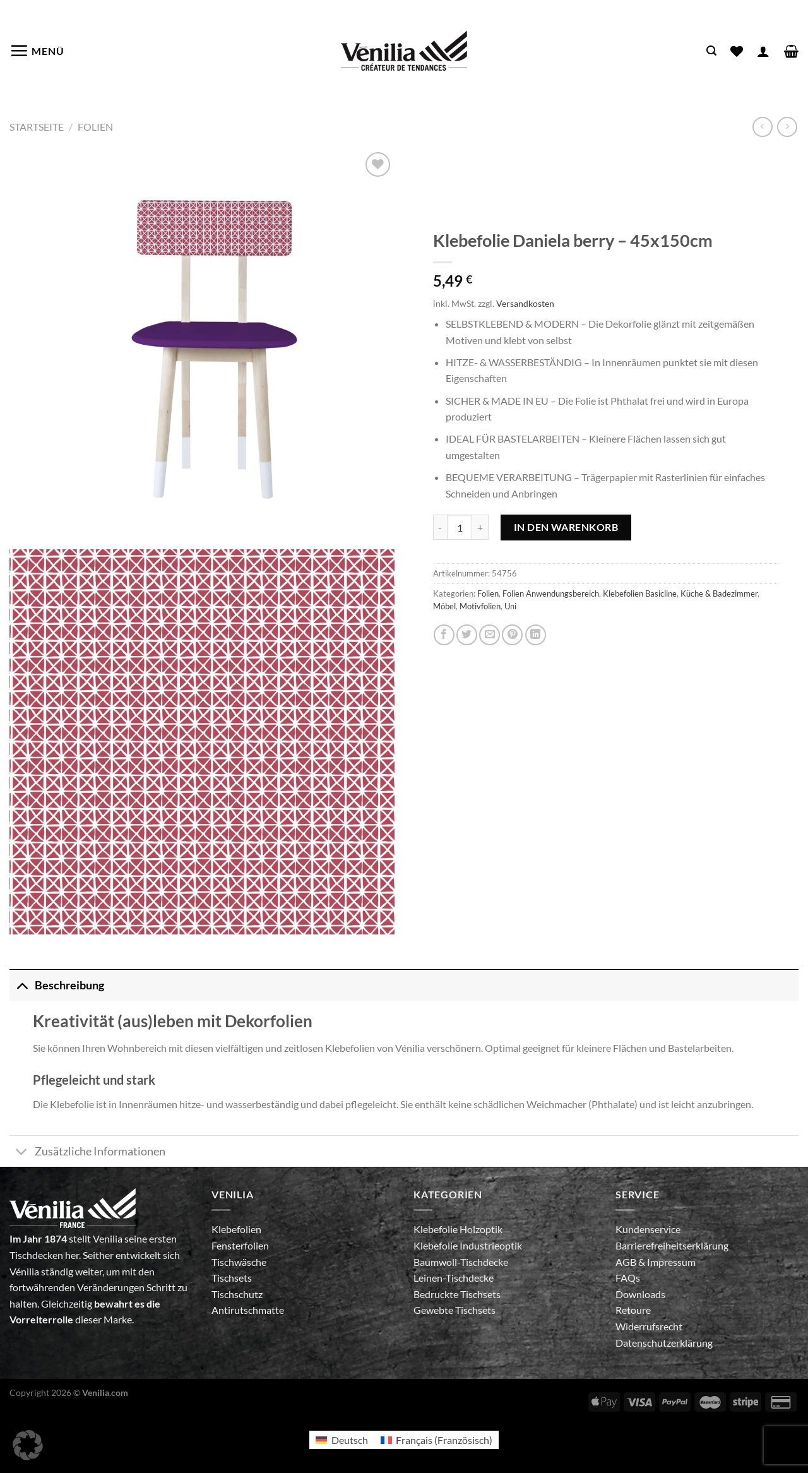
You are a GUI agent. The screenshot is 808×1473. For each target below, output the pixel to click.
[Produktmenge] (459, 527)
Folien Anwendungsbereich (550, 593)
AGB (626, 1262)
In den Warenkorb (566, 527)
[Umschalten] (21, 985)
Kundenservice (647, 1229)
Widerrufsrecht (648, 1326)
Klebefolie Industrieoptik (467, 1245)
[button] (28, 1445)
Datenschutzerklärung (664, 1343)
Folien (95, 127)
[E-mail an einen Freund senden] (489, 634)
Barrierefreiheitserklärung (671, 1245)
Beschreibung (56, 985)
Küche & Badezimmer (719, 593)
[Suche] (711, 51)
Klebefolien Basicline (640, 593)
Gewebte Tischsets (454, 1310)
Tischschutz (237, 1294)
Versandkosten (525, 303)
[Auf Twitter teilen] (466, 634)
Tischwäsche (238, 1262)
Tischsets (231, 1278)
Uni (510, 606)
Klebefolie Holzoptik (457, 1229)
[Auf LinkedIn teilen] (535, 634)
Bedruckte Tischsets (457, 1294)
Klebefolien (236, 1229)
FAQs (627, 1278)
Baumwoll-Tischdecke (460, 1262)
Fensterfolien (240, 1245)
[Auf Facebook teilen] (444, 634)
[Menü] (36, 50)
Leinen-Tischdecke (453, 1278)
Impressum (671, 1262)
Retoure (633, 1310)
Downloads (640, 1294)
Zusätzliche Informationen (87, 1152)
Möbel (444, 606)
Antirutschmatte (247, 1310)
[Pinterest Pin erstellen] (512, 634)
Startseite (36, 127)
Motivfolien (480, 606)
